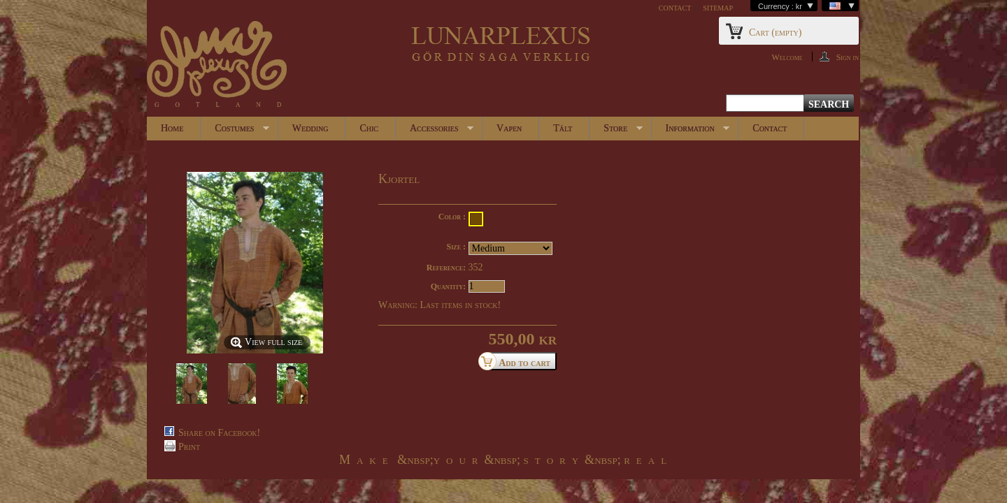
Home (172, 128)
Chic (368, 128)
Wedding (310, 128)
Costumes (235, 131)
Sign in (847, 56)
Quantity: (448, 286)
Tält (562, 128)
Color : (452, 216)
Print (189, 447)
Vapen (509, 128)
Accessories (434, 131)
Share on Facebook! (219, 433)
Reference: (446, 267)
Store (616, 131)
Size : (456, 247)
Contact (769, 128)
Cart (775, 32)
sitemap (718, 7)
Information (691, 131)
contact (675, 7)
